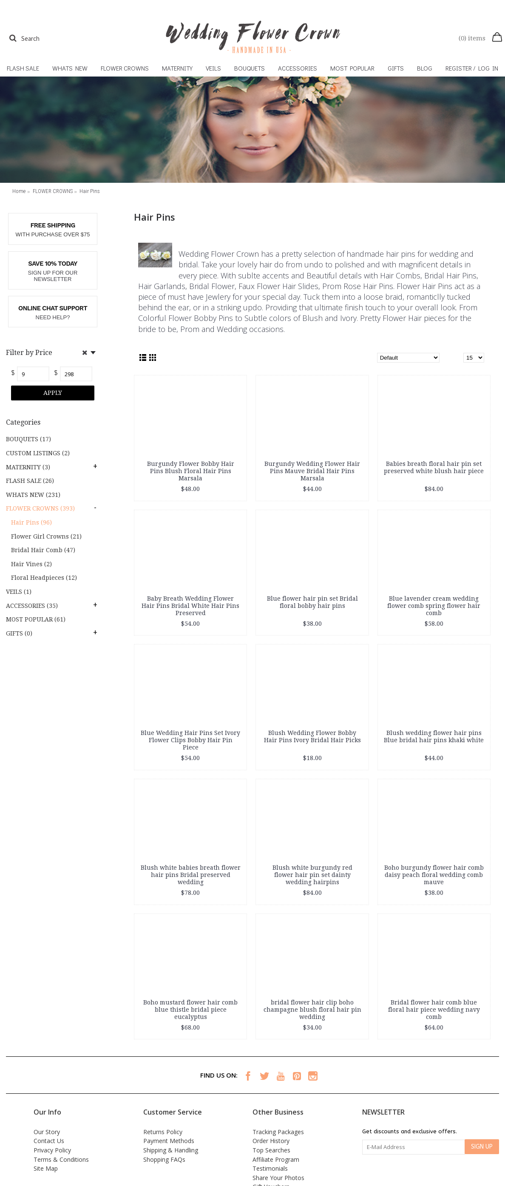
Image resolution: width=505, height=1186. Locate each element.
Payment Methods (168, 1141)
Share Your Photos (278, 1178)
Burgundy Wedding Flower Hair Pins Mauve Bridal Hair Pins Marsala (312, 471)
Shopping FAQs (164, 1159)
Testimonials (270, 1168)
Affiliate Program (275, 1159)
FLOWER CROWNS (53, 191)
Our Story (47, 1132)
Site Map (46, 1168)
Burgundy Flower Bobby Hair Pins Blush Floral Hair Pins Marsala (190, 471)
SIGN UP (482, 1146)
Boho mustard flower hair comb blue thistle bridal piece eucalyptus (190, 1009)
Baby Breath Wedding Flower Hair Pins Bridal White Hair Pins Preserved (190, 605)
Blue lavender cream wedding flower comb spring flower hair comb (433, 605)
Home (19, 191)
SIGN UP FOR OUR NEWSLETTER (53, 276)
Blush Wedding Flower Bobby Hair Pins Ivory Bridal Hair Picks (312, 736)
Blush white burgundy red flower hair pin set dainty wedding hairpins (312, 874)
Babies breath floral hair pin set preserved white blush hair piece (434, 467)
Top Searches (271, 1150)
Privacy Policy (52, 1150)
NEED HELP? (53, 317)
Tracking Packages (278, 1132)
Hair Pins (89, 191)
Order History (270, 1141)
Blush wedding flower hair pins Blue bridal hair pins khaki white (434, 736)
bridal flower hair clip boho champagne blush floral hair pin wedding (312, 1009)
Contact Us (49, 1141)
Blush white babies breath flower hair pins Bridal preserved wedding (191, 874)
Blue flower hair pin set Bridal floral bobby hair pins (312, 602)
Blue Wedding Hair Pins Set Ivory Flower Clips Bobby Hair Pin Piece (190, 740)
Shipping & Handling (170, 1150)
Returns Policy (162, 1132)
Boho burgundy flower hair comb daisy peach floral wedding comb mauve (434, 874)
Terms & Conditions (61, 1159)
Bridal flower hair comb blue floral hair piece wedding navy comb (434, 1009)
